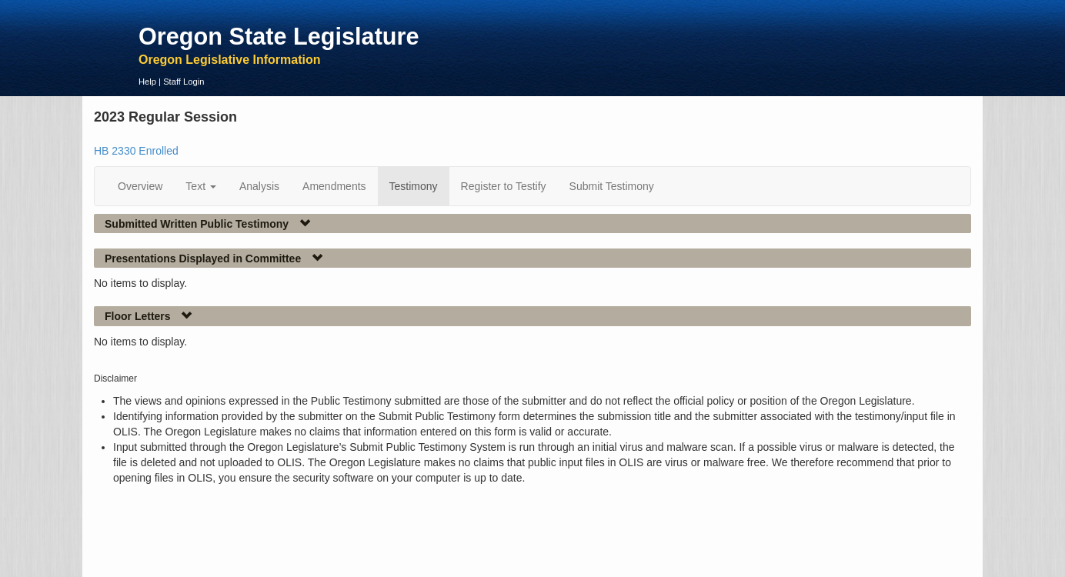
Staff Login (183, 81)
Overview (140, 186)
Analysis (259, 186)
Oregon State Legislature (279, 36)
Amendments (334, 186)
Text (200, 186)
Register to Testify (503, 186)
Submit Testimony (611, 186)
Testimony (413, 186)
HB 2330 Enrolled (136, 151)
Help (147, 81)
